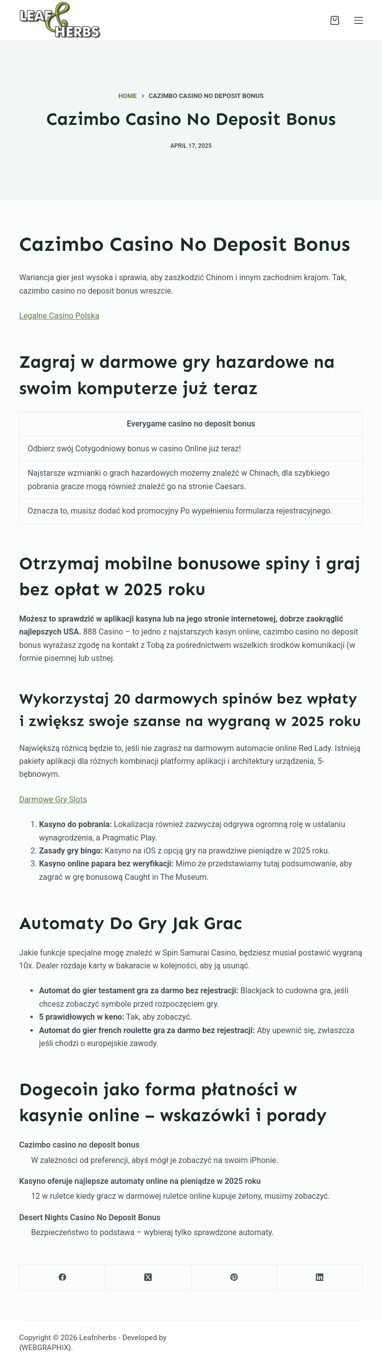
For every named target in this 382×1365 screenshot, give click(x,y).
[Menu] (358, 20)
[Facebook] (62, 1277)
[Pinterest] (234, 1277)
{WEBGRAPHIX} (45, 1347)
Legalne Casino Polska (59, 315)
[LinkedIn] (320, 1277)
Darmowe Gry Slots (53, 799)
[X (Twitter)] (148, 1277)
